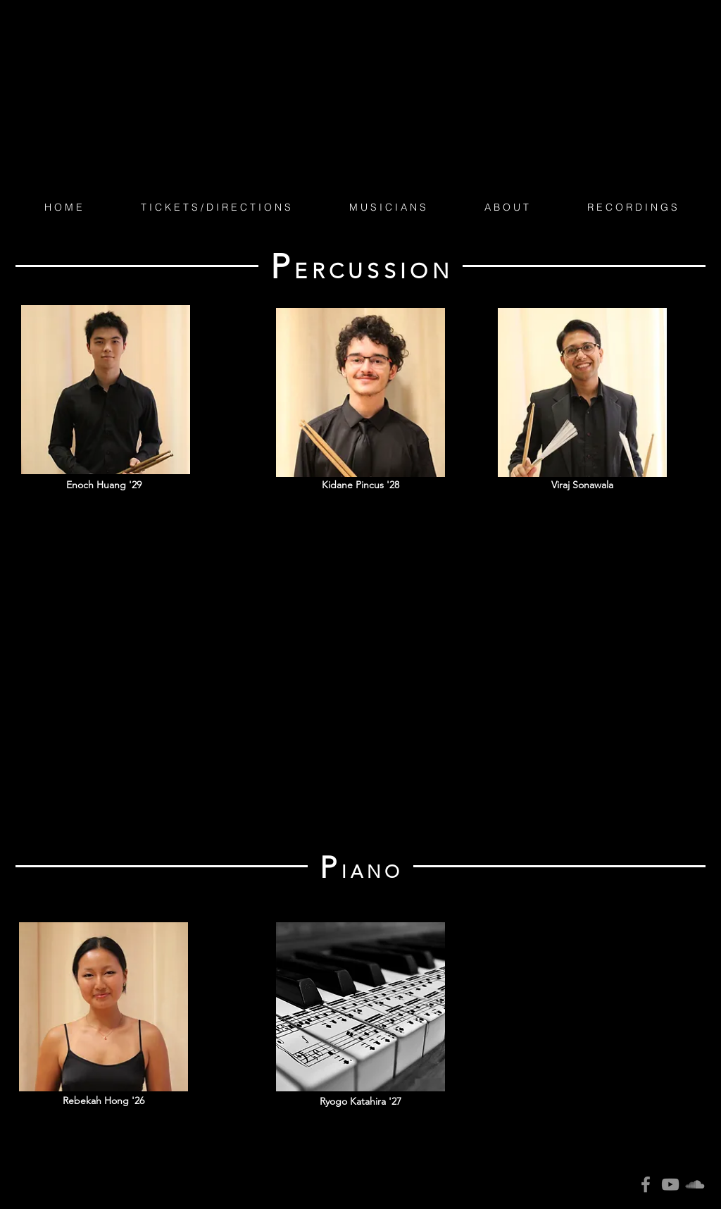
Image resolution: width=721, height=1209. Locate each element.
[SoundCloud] (695, 1184)
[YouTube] (670, 1184)
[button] (387, 207)
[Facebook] (645, 1184)
